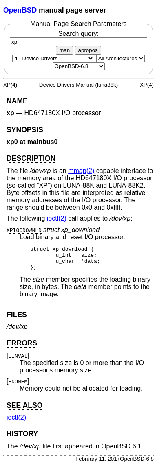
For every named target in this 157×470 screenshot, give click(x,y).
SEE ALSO (24, 410)
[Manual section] (53, 58)
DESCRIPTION (31, 158)
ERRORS (22, 348)
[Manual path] (79, 66)
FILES (17, 319)
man (64, 50)
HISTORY (22, 439)
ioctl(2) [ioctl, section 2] (56, 218)
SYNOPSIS (25, 130)
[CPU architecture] (120, 58)
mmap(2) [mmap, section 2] (81, 170)
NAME (17, 101)
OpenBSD (20, 10)
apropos (88, 50)
